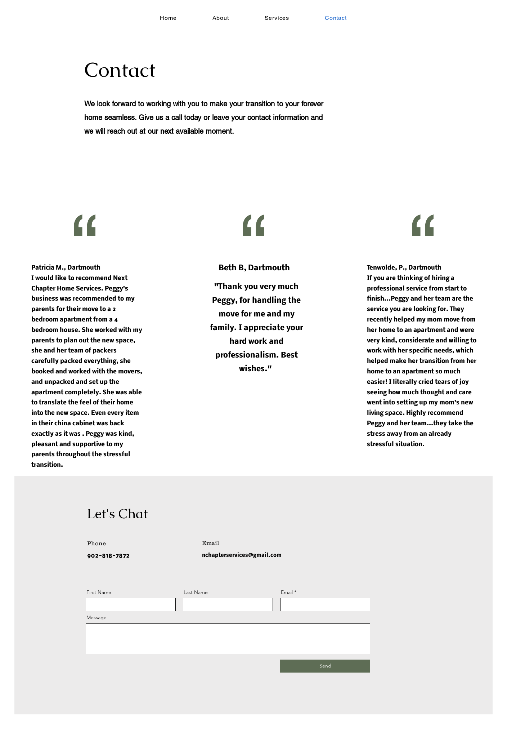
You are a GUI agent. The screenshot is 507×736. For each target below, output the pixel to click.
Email (287, 592)
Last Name (196, 592)
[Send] (325, 666)
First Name (98, 592)
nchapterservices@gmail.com (242, 555)
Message (96, 617)
